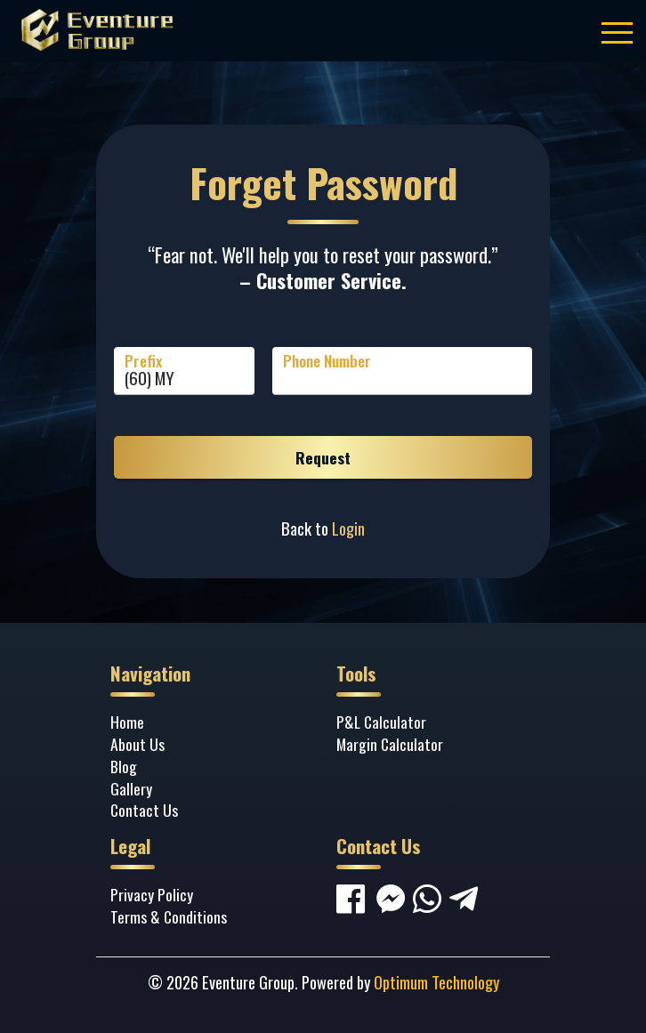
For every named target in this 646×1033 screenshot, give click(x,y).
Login (348, 528)
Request (323, 457)
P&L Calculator (381, 721)
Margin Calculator (389, 743)
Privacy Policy (151, 894)
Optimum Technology (436, 982)
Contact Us (144, 809)
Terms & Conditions (168, 916)
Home (127, 721)
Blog (123, 766)
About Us (137, 743)
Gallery (131, 788)
